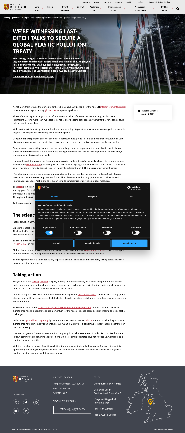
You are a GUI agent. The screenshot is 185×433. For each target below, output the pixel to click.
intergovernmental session (113, 107)
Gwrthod (56, 243)
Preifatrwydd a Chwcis (105, 414)
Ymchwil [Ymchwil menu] (80, 7)
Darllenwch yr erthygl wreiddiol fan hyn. (33, 76)
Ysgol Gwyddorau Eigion (20, 18)
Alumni (96, 2)
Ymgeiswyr (107, 2)
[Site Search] (177, 9)
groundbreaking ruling (37, 320)
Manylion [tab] (92, 197)
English (140, 2)
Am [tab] (131, 197)
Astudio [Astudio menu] (50, 7)
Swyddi (128, 2)
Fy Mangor (118, 2)
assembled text (33, 164)
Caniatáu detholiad (92, 243)
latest (20, 187)
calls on (88, 320)
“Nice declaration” (87, 294)
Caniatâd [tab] (54, 197)
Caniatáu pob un (129, 243)
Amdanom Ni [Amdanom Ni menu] (94, 8)
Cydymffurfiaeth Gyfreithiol (107, 383)
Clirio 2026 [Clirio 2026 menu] (37, 8)
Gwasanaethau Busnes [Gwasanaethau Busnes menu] (114, 8)
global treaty (51, 110)
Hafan (6, 18)
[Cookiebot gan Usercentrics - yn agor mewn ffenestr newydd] (129, 188)
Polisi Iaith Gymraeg (104, 408)
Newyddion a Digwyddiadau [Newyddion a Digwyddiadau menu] (141, 8)
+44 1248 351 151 (61, 388)
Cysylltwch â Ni (60, 393)
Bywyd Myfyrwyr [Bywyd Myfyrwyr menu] (65, 8)
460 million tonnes (94, 250)
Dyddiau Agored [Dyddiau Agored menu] (164, 8)
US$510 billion (20, 244)
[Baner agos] (146, 188)
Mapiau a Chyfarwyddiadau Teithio (72, 410)
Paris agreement (40, 281)
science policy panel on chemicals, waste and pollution (64, 307)
